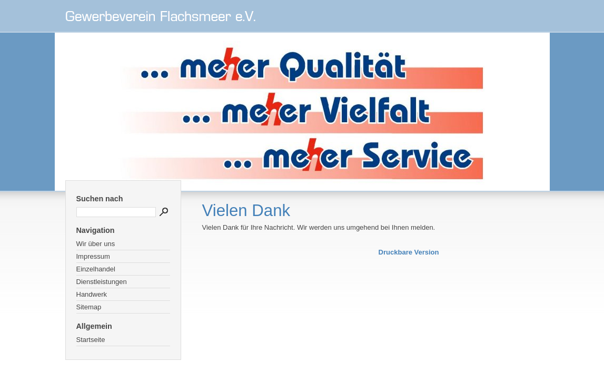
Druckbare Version (409, 252)
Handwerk (91, 294)
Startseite (90, 340)
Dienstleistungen (101, 282)
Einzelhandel (95, 269)
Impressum (93, 256)
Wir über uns (95, 244)
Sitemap (89, 307)
